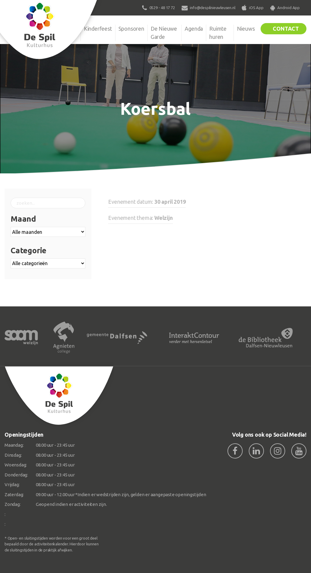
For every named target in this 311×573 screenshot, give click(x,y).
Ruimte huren (218, 33)
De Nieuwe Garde (164, 33)
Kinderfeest (98, 29)
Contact (286, 29)
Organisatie (63, 29)
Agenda (194, 29)
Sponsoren (131, 29)
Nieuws (246, 29)
